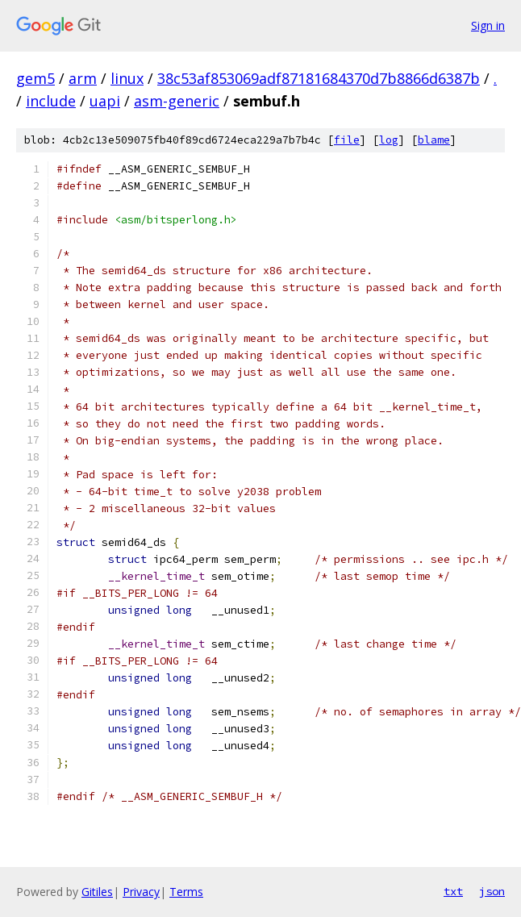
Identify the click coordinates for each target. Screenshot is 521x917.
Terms (186, 891)
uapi (105, 100)
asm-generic (176, 100)
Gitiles (97, 891)
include (51, 100)
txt (453, 891)
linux (127, 78)
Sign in (488, 25)
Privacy (141, 891)
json (492, 891)
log (388, 140)
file (347, 140)
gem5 (35, 78)
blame (434, 140)
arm (83, 78)
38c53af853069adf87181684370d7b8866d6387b (318, 78)
